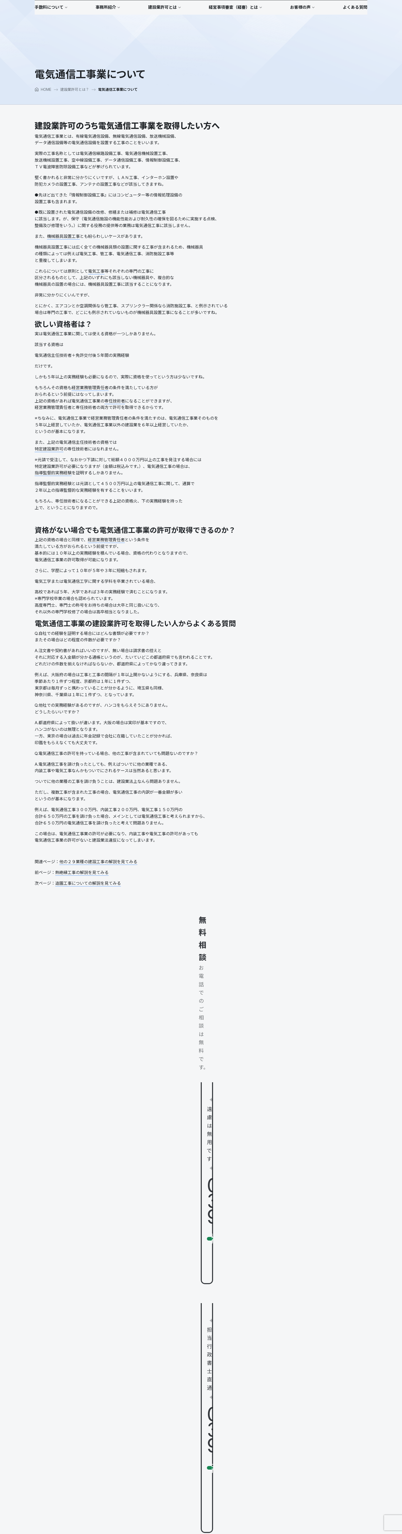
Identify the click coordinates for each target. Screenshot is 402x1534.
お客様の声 (273, 1392)
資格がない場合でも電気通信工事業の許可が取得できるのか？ (319, 171)
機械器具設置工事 (63, 254)
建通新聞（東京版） (288, 364)
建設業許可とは (170, 1431)
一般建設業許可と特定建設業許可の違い (190, 1444)
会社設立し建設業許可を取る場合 (185, 1484)
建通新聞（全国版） (288, 409)
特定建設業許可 (49, 467)
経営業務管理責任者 (90, 406)
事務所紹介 (167, 1392)
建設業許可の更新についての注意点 (187, 1464)
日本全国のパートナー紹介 (179, 1412)
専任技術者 (114, 419)
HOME (43, 107)
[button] (355, 9)
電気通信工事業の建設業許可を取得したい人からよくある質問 (319, 185)
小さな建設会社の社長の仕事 (339, 219)
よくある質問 (274, 1418)
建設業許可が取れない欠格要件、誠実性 (190, 1477)
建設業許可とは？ (74, 107)
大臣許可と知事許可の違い (179, 1451)
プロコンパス (286, 318)
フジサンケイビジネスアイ (293, 454)
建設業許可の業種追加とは (179, 1471)
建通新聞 (286, 500)
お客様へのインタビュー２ (285, 1405)
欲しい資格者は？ (286, 162)
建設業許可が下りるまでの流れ (183, 1458)
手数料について (170, 1372)
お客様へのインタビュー (283, 1399)
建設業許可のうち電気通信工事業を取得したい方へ (308, 155)
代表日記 (165, 1405)
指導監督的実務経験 (53, 491)
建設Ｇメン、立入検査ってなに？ (185, 1497)
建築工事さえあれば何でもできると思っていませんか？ (202, 1490)
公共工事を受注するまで (283, 1379)
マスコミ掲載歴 (170, 1419)
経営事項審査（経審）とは (285, 1372)
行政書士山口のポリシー (178, 1399)
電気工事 (96, 289)
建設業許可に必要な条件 (178, 1438)
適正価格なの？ (170, 1379)
